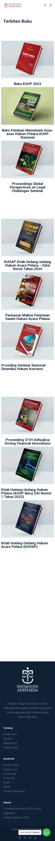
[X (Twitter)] (20, 838)
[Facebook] (25, 838)
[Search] (45, 5)
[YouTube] (35, 838)
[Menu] (50, 5)
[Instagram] (30, 838)
